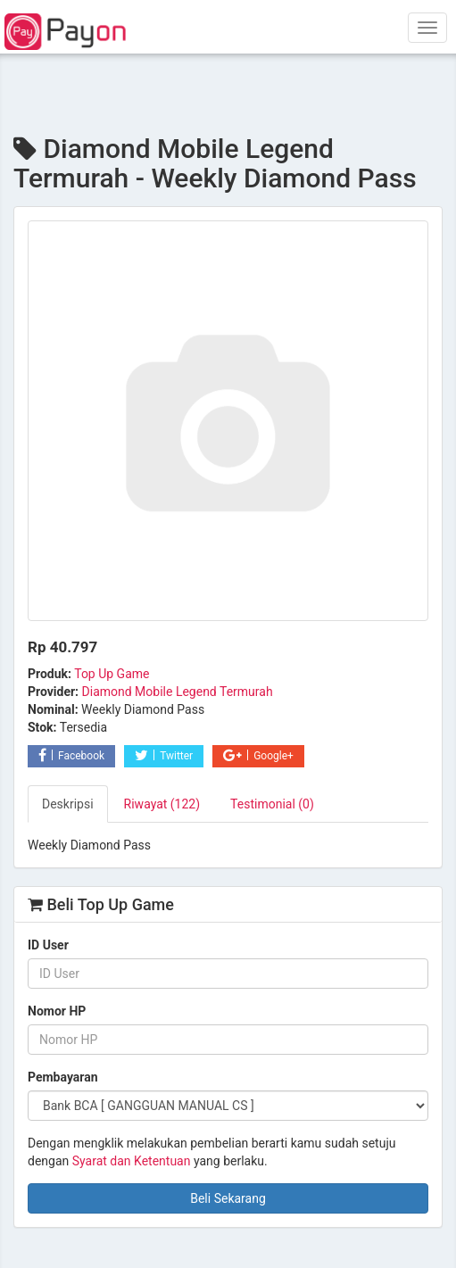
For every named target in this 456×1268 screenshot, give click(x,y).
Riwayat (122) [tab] (162, 804)
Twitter (164, 756)
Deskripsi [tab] (68, 804)
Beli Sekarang (228, 1198)
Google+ (258, 756)
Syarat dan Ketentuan (131, 1161)
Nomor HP (57, 1011)
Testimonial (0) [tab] (272, 804)
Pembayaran (63, 1077)
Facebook (71, 756)
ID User (48, 945)
